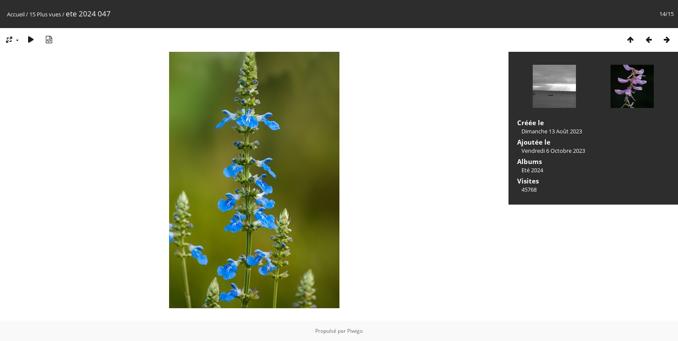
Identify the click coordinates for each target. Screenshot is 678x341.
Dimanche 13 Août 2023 (551, 131)
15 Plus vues (45, 14)
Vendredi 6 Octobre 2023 (553, 151)
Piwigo (355, 331)
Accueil (16, 14)
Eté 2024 (532, 170)
